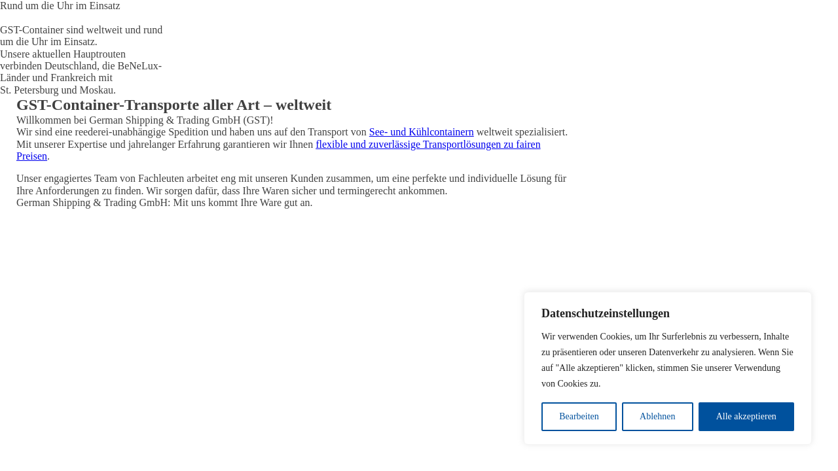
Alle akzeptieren (746, 416)
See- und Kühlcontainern (421, 131)
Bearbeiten (579, 416)
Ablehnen (657, 416)
